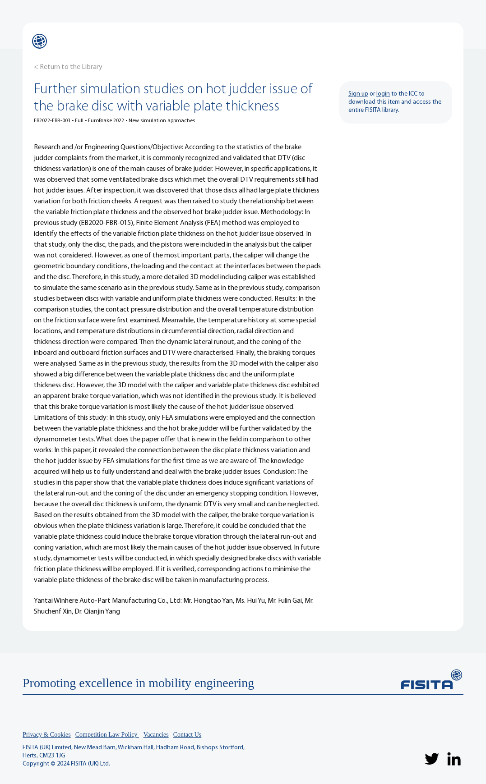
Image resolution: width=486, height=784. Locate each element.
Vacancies (156, 734)
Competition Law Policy (107, 734)
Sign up (358, 94)
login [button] (383, 94)
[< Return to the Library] (68, 67)
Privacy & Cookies (47, 734)
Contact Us (187, 734)
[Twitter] (431, 758)
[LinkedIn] (453, 758)
